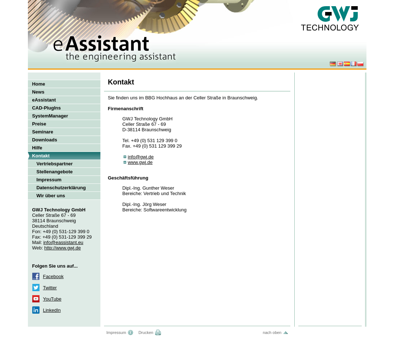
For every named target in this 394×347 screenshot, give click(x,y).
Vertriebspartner (55, 163)
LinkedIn (52, 310)
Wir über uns (51, 195)
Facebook (53, 276)
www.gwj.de (140, 162)
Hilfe (37, 147)
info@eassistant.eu (63, 242)
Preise (39, 124)
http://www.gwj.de (62, 248)
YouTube (52, 299)
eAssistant (44, 100)
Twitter (50, 287)
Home (38, 84)
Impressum (49, 179)
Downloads (44, 139)
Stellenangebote (55, 171)
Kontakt (41, 155)
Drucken (145, 332)
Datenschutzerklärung (61, 187)
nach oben (272, 332)
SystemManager (50, 116)
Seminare (42, 132)
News (38, 92)
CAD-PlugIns (46, 108)
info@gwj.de (141, 157)
